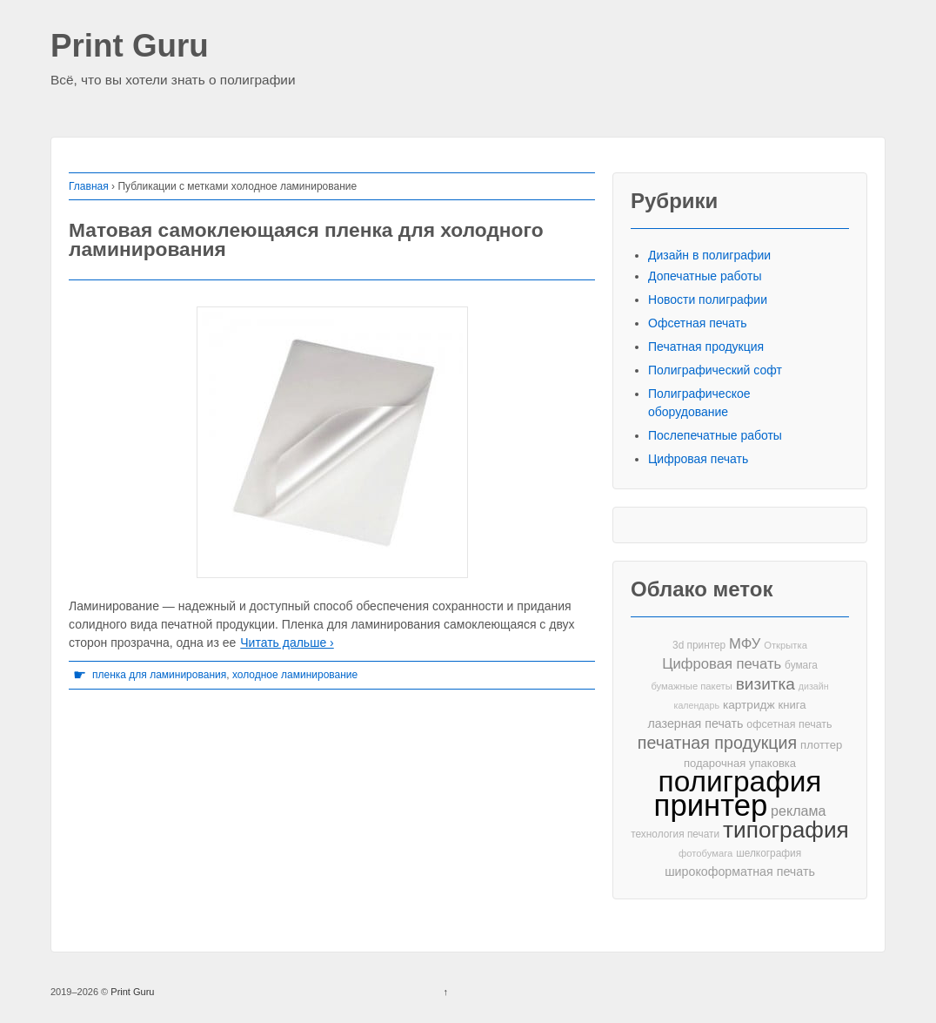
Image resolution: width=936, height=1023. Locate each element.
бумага (801, 665)
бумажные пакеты (691, 686)
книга (792, 704)
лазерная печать (695, 723)
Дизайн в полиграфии (709, 255)
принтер (711, 806)
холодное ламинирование (295, 675)
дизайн (814, 686)
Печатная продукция (706, 346)
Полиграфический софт (715, 370)
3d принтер (698, 645)
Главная (89, 186)
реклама (798, 810)
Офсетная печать (697, 323)
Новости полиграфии (707, 299)
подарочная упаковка (740, 763)
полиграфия (740, 781)
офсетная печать (789, 724)
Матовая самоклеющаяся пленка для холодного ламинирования (306, 240)
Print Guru (129, 46)
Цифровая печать (698, 459)
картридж (749, 704)
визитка (765, 684)
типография (786, 830)
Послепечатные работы (715, 435)
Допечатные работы (705, 276)
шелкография (768, 853)
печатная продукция (717, 743)
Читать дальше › (286, 642)
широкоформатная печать (740, 871)
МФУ (744, 644)
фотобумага (705, 853)
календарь (696, 705)
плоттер (821, 744)
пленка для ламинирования (159, 675)
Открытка (785, 645)
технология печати (675, 834)
